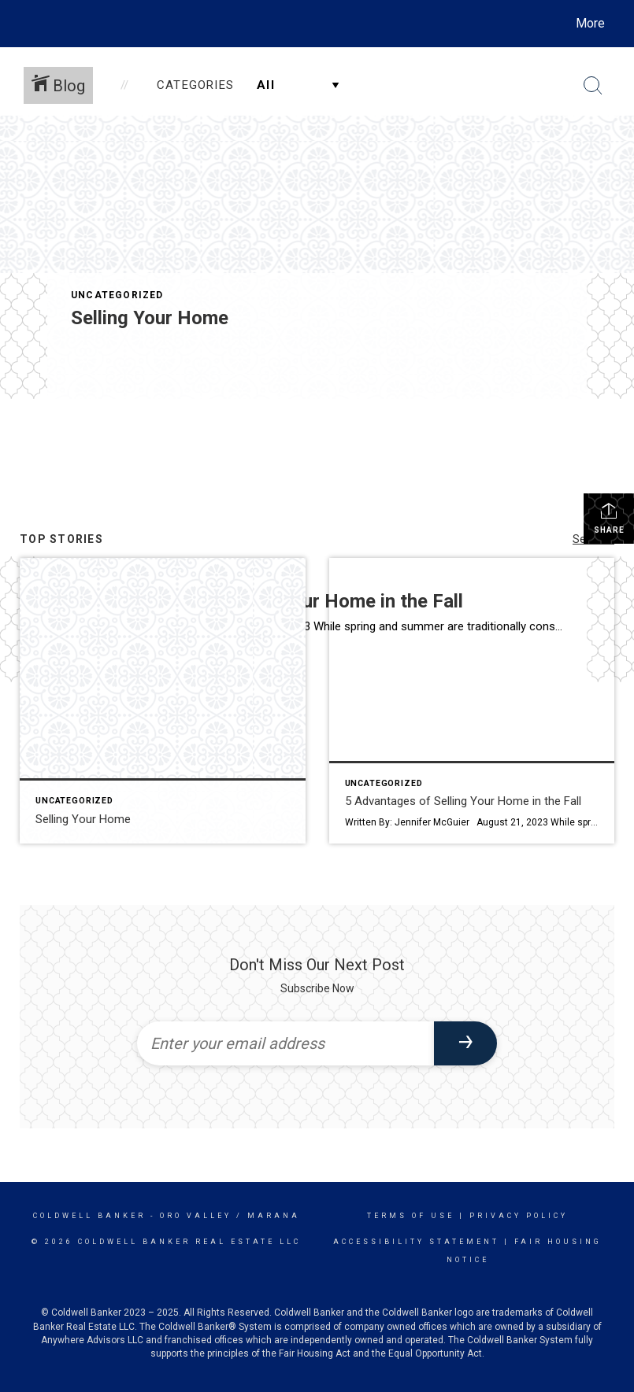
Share (609, 517)
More (590, 23)
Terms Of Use (410, 1216)
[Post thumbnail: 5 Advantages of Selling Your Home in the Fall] (472, 701)
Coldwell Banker (89, 1216)
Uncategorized (117, 295)
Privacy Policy (518, 1216)
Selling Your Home (149, 318)
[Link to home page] (30, 23)
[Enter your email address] (286, 1043)
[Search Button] (593, 86)
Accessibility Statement (416, 1242)
